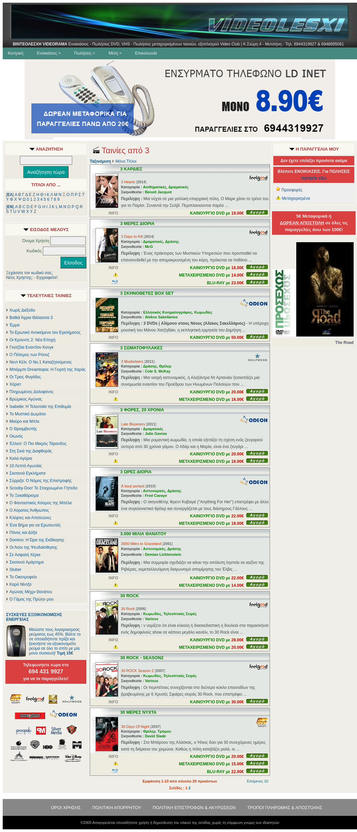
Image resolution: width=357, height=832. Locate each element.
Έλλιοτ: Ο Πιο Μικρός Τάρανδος (37, 443)
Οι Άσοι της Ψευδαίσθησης (33, 547)
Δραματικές (178, 187)
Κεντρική (15, 53)
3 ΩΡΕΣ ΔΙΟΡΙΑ (136, 471)
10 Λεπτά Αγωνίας (25, 465)
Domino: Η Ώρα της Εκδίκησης (36, 540)
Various (151, 619)
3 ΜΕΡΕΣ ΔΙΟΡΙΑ (137, 223)
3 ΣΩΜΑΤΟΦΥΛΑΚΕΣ (141, 347)
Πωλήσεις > (84, 53)
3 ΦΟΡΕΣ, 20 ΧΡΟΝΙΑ (142, 409)
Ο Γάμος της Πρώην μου (31, 599)
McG (149, 247)
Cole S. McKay (157, 371)
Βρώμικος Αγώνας (25, 399)
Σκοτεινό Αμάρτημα (26, 562)
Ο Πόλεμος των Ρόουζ (29, 354)
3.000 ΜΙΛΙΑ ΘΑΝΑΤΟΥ (143, 533)
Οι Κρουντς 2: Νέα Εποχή (32, 340)
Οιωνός (16, 436)
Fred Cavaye (156, 495)
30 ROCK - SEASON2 (141, 657)
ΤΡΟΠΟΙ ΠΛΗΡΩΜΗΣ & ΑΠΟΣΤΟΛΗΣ (284, 807)
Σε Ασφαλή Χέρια (24, 554)
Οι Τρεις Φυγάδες (25, 377)
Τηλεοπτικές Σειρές (180, 614)
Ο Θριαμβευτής (23, 428)
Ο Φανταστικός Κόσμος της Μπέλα (40, 503)
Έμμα (14, 325)
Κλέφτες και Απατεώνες (30, 517)
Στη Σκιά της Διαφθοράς (30, 451)
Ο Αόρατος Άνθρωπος (29, 510)
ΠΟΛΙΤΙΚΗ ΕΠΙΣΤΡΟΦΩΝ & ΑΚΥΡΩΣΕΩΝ (194, 807)
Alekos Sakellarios (161, 317)
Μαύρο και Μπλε (24, 421)
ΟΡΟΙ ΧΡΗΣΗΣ (66, 807)
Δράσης (172, 241)
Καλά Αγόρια (20, 458)
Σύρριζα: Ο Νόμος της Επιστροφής (40, 480)
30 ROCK (129, 595)
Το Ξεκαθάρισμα (23, 495)
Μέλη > (115, 53)
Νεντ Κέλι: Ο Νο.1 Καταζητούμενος (40, 362)
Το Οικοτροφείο (23, 577)
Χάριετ (15, 384)
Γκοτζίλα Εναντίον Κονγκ (31, 347)
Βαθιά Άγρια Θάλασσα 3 (31, 317)
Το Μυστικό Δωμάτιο (27, 414)
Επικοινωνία (146, 53)
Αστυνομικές (154, 491)
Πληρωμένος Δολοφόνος (31, 391)
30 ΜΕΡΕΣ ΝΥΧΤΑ (138, 712)
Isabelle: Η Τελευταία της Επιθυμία (40, 406)
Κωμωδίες (203, 312)
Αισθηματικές (154, 187)
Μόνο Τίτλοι (125, 161)
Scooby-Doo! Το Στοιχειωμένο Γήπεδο (43, 488)
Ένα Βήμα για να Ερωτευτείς (35, 525)
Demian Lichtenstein (163, 554)
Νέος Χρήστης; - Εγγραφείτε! (32, 277)
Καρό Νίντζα (20, 584)
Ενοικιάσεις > (49, 53)
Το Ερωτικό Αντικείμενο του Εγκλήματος (45, 332)
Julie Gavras (156, 433)
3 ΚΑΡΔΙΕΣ (131, 168)
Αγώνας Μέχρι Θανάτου (30, 591)
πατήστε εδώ (314, 178)
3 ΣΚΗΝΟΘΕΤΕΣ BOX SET (146, 293)
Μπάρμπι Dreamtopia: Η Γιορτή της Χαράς (47, 369)
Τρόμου (164, 731)
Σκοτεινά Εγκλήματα (27, 473)
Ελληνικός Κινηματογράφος (167, 312)
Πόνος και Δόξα (23, 532)
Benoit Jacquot (158, 192)
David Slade (155, 736)
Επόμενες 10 (257, 781)
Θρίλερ (165, 366)
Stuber (15, 569)
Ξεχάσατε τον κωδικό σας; (29, 272)
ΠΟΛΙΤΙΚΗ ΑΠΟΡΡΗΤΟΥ (116, 807)
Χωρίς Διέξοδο (22, 310)
